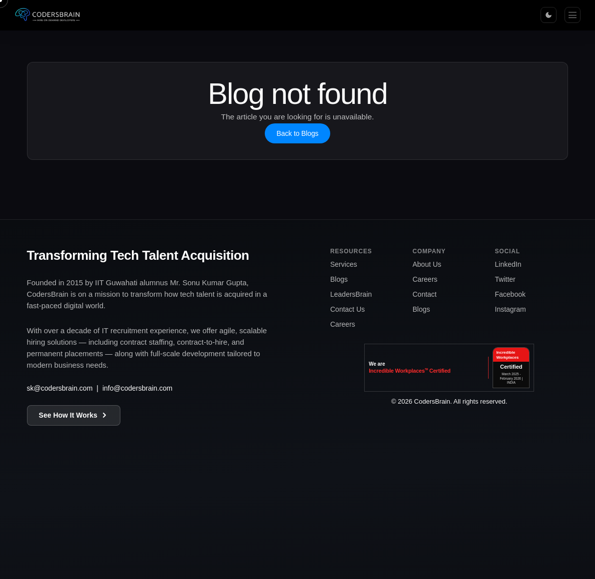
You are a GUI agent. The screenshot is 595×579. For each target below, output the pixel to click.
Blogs (339, 279)
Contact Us (347, 309)
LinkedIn (508, 264)
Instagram (510, 309)
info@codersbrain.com (137, 388)
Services (343, 264)
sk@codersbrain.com (60, 388)
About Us (427, 264)
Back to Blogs (298, 133)
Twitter (505, 279)
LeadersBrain (351, 294)
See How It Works (73, 415)
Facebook (510, 294)
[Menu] (573, 15)
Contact (425, 294)
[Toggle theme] (549, 15)
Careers (342, 324)
